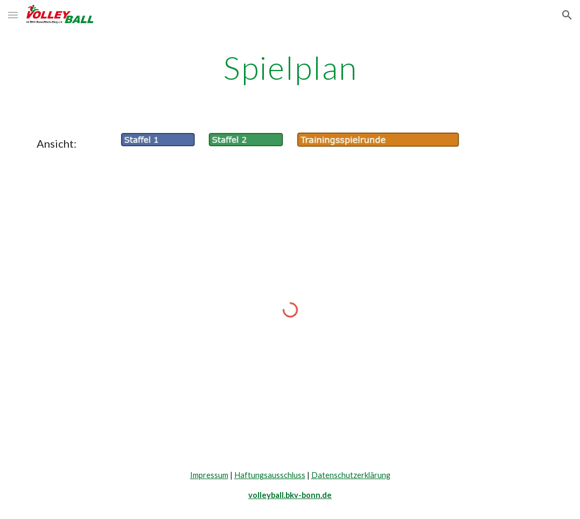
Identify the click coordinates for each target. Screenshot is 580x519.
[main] (290, 67)
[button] (13, 15)
